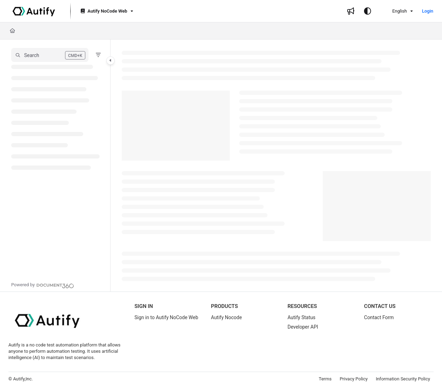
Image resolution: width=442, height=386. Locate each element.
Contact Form (379, 317)
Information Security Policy (403, 378)
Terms (325, 378)
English (395, 11)
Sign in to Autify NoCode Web (166, 317)
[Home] (12, 30)
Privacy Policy (354, 378)
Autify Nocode (226, 317)
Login (427, 11)
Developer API (302, 327)
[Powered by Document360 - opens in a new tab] (42, 285)
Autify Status (301, 317)
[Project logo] (33, 11)
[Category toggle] (110, 60)
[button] (49, 55)
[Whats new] (350, 11)
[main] (276, 166)
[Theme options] (367, 11)
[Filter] (98, 55)
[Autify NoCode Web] (106, 11)
